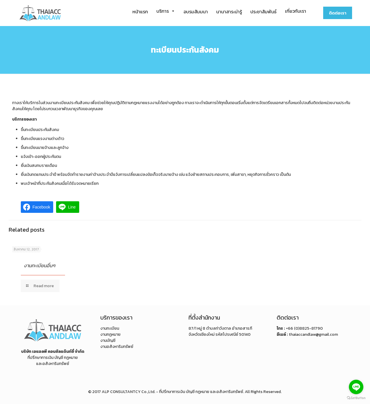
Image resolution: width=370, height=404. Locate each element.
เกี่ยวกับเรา (295, 11)
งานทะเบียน (109, 328)
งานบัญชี (107, 340)
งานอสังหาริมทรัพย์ (116, 347)
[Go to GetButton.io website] (356, 398)
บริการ (165, 11)
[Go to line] (356, 387)
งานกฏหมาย (110, 334)
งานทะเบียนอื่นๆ (39, 265)
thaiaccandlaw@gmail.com (313, 334)
